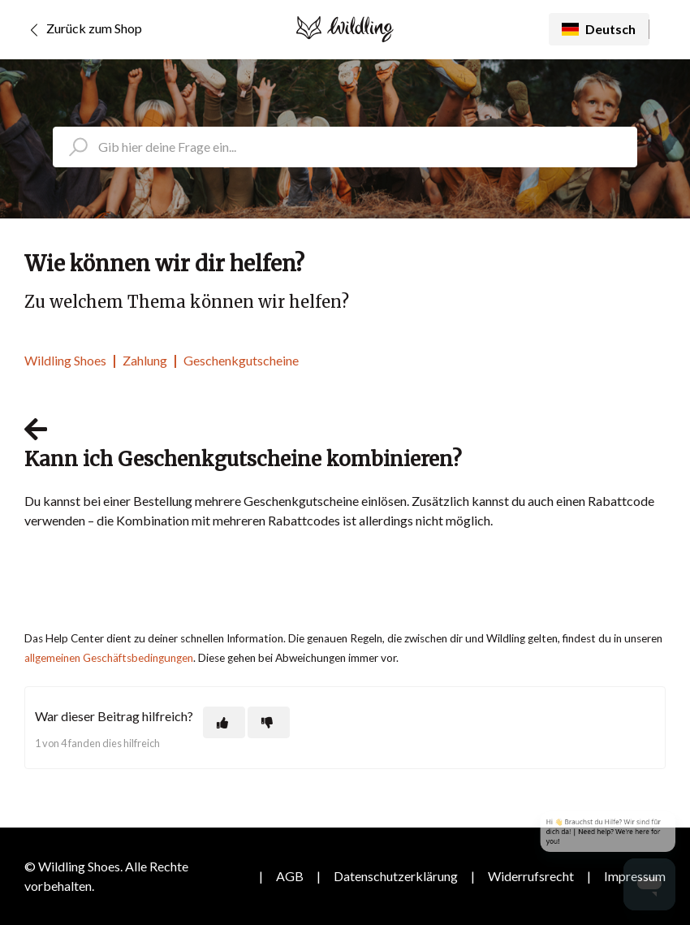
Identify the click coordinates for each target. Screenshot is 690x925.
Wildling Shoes (65, 360)
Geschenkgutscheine (241, 360)
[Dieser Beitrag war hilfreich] (224, 722)
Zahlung (145, 360)
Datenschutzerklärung (396, 876)
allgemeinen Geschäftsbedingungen (108, 657)
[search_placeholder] (345, 147)
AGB (290, 876)
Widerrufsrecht (531, 876)
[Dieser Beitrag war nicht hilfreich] (269, 722)
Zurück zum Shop (83, 30)
